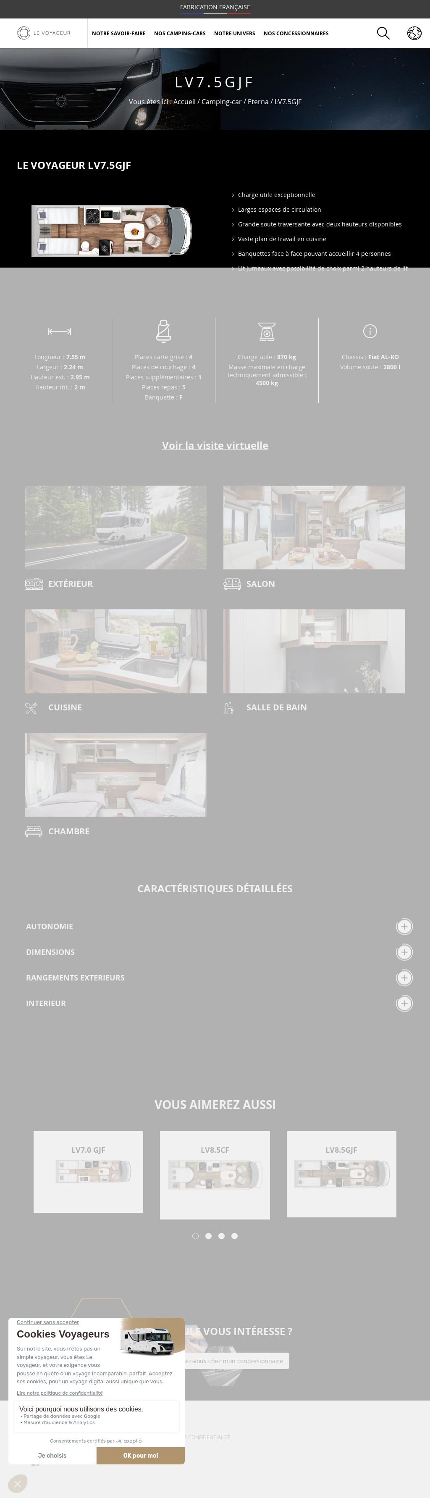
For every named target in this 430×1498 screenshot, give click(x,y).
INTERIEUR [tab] (219, 1003)
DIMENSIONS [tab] (219, 952)
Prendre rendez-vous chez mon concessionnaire (215, 1361)
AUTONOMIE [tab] (219, 926)
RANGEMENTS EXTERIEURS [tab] (219, 977)
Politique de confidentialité (192, 1436)
